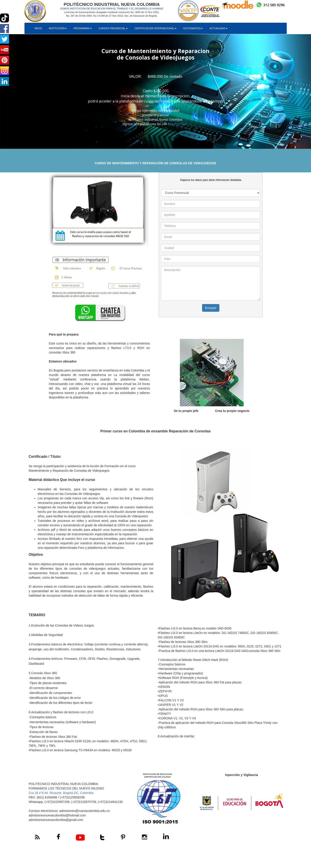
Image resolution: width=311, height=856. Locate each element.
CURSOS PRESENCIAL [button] (113, 28)
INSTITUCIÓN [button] (58, 28)
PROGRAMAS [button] (82, 28)
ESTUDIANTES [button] (193, 28)
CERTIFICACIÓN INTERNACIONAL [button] (156, 28)
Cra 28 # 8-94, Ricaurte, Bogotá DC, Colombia (61, 793)
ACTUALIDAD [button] (218, 28)
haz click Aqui (177, 124)
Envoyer (210, 308)
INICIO (38, 28)
